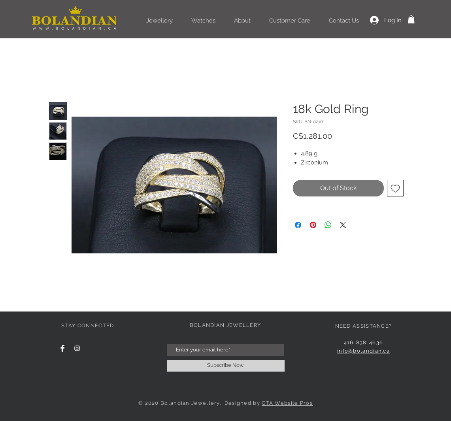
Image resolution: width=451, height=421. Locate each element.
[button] (411, 19)
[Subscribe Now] (226, 366)
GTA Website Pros (287, 403)
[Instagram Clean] (77, 348)
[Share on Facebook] (298, 225)
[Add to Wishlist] (395, 188)
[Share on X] (343, 225)
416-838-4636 (363, 342)
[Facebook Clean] (62, 348)
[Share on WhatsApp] (328, 225)
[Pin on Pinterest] (313, 225)
